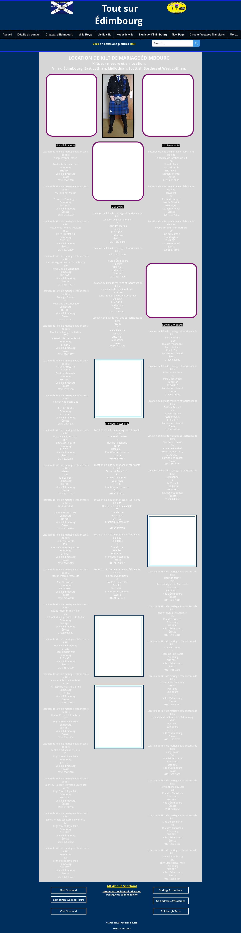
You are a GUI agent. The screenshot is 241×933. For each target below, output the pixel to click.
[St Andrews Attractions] (171, 901)
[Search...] (170, 43)
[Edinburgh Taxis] (171, 911)
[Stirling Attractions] (171, 890)
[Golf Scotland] (68, 890)
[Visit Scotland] (68, 911)
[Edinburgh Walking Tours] (68, 899)
